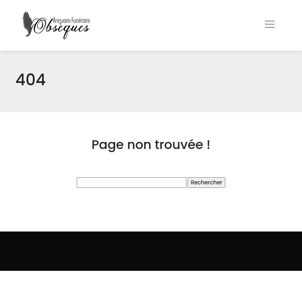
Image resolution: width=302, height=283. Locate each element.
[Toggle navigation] (269, 25)
